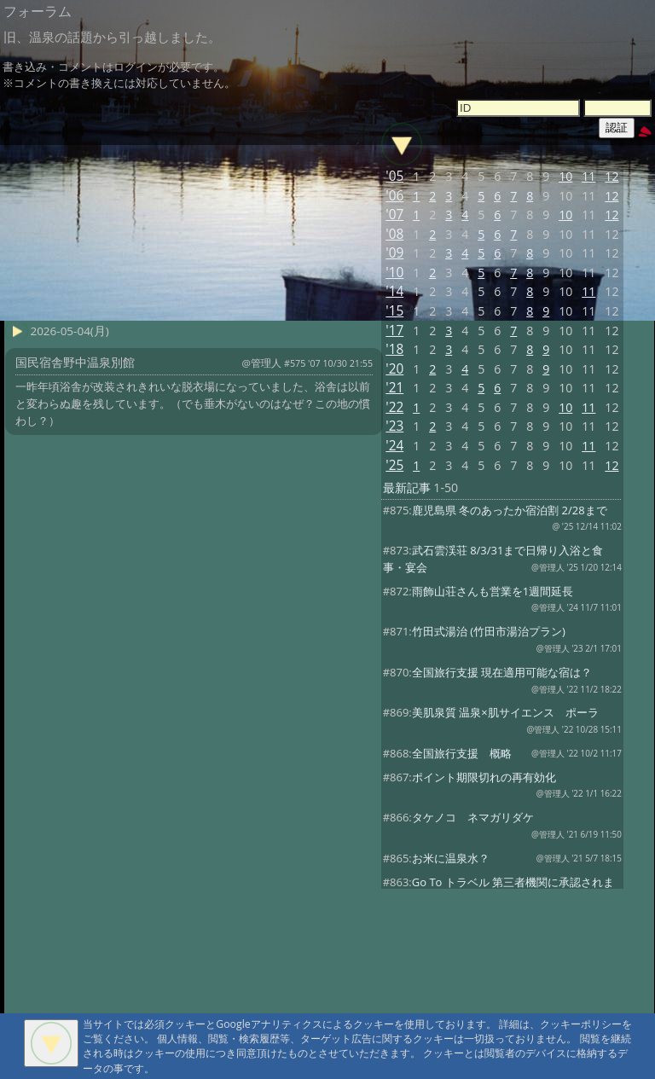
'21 (394, 388)
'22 (394, 407)
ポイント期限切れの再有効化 (484, 777)
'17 (394, 330)
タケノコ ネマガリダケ (473, 817)
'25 (394, 465)
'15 (394, 311)
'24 (394, 446)
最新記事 (407, 487)
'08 (394, 234)
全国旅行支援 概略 (462, 753)
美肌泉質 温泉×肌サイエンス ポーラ (505, 712)
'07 (394, 214)
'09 (394, 253)
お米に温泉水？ (451, 858)
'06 (394, 196)
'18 (394, 349)
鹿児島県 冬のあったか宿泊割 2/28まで (509, 510)
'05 (394, 176)
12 (611, 176)
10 (565, 176)
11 (588, 176)
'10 (394, 272)
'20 (394, 369)
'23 (394, 426)
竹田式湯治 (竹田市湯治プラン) (488, 631)
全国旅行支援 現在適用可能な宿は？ (502, 672)
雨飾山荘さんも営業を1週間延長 (492, 591)
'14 (394, 291)
